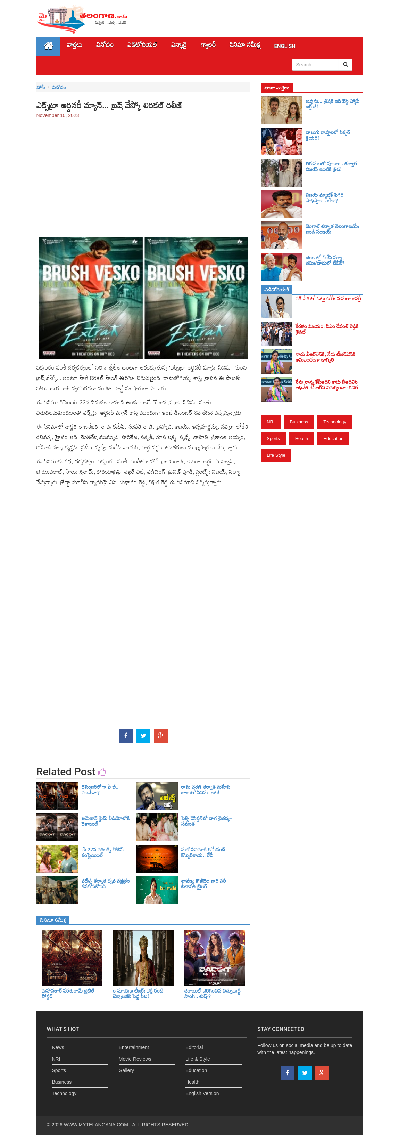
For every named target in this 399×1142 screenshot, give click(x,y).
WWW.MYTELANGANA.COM (96, 1124)
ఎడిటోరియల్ (142, 46)
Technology (334, 421)
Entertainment (134, 1047)
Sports (273, 438)
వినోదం (105, 46)
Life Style (276, 455)
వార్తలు (74, 46)
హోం (40, 87)
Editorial (194, 1047)
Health (301, 438)
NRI (270, 421)
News (58, 1047)
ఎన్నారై (179, 46)
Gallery (126, 1070)
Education (333, 438)
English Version (202, 1093)
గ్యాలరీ (208, 46)
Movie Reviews (135, 1059)
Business (299, 421)
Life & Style (197, 1059)
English (285, 46)
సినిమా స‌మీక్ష (245, 46)
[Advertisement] (143, 174)
